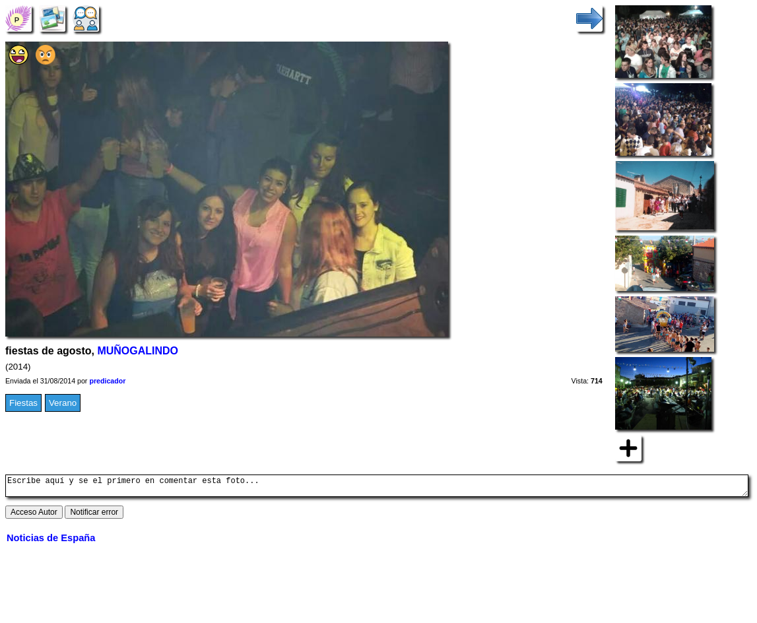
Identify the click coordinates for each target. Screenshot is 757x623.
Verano (63, 403)
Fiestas (23, 403)
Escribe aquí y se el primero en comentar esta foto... (376, 488)
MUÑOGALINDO (137, 350)
